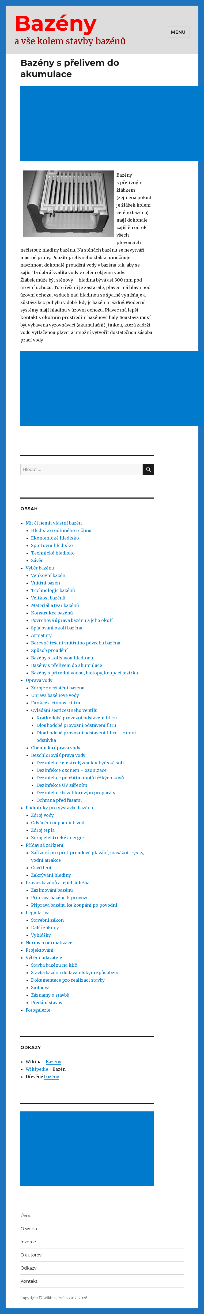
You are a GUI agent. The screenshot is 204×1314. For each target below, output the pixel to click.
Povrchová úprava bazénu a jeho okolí (72, 620)
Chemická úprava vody (55, 747)
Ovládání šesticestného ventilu (64, 710)
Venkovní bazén (48, 575)
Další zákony (45, 927)
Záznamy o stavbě (50, 995)
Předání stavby (46, 1002)
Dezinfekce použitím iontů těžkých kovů (80, 777)
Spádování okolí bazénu (56, 628)
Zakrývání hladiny (51, 875)
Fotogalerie (38, 1010)
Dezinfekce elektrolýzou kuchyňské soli (80, 762)
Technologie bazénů (53, 590)
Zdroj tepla (43, 830)
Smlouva (40, 987)
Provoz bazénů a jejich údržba (57, 882)
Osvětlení (41, 867)
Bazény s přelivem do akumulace (66, 665)
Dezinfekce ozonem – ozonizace (71, 770)
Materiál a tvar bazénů (55, 605)
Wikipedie (37, 1069)
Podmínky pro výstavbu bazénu (59, 807)
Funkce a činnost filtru (55, 702)
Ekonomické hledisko (55, 538)
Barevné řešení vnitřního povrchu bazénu (75, 642)
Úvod (26, 1215)
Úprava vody (39, 680)
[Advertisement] (87, 1149)
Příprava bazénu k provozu (60, 897)
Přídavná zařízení (44, 845)
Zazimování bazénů (52, 890)
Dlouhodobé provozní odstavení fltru (76, 725)
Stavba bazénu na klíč (54, 965)
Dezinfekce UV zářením (61, 785)
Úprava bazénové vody (55, 695)
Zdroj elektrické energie (57, 837)
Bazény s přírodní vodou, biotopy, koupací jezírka (84, 672)
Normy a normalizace (49, 942)
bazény (51, 1076)
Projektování (40, 950)
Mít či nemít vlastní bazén (54, 523)
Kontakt (28, 1281)
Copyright (29, 1298)
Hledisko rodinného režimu (61, 530)
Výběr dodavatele (44, 957)
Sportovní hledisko (52, 545)
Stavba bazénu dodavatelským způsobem (74, 972)
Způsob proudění (49, 650)
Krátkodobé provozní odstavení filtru (76, 717)
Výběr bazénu (40, 568)
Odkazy (28, 1268)
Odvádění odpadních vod (57, 822)
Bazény (55, 23)
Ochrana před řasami (59, 800)
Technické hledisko (53, 553)
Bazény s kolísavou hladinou (62, 657)
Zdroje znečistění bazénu (58, 687)
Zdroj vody (42, 815)
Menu (178, 32)
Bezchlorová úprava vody (58, 755)
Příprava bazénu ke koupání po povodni (74, 905)
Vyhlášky (41, 935)
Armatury (41, 635)
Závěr (37, 560)
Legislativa (38, 912)
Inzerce (28, 1241)
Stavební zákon (47, 920)
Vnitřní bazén (45, 583)
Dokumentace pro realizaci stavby (68, 980)
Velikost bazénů (48, 598)
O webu (28, 1228)
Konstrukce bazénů (52, 613)
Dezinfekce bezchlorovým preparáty (75, 792)
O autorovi (31, 1255)
